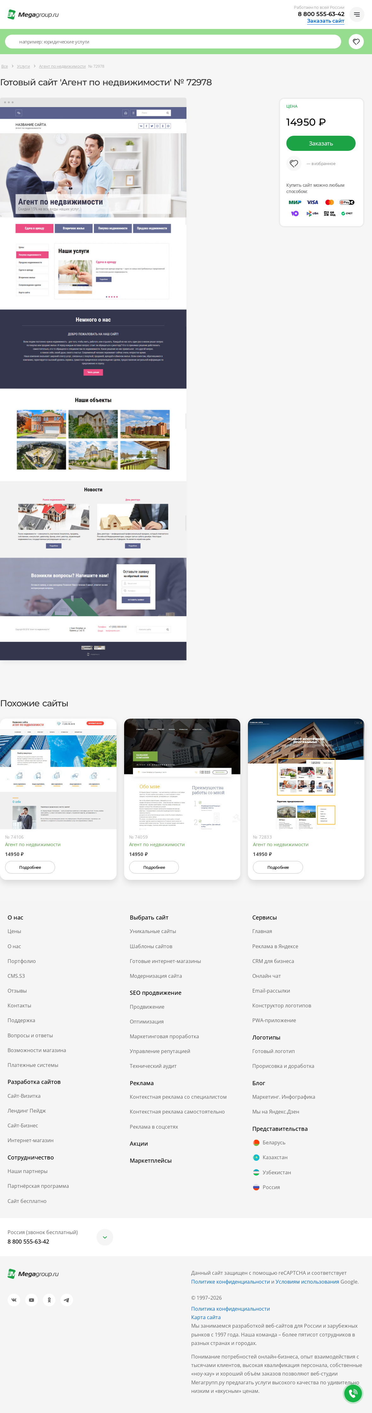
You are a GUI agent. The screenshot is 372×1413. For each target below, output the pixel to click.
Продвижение (147, 1006)
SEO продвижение (155, 992)
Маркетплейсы (151, 1160)
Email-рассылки (271, 990)
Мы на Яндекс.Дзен (275, 1111)
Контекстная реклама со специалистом (178, 1096)
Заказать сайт (325, 21)
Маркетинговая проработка (164, 1036)
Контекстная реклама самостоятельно (177, 1111)
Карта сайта (206, 1317)
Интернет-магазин (31, 1140)
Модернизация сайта (156, 975)
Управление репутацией (160, 1051)
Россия (266, 1187)
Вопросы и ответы (30, 1035)
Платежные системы (33, 1065)
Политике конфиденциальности (230, 1281)
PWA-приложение (274, 1020)
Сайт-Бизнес (23, 1125)
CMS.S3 (16, 975)
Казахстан (270, 1157)
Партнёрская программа (38, 1185)
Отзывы (17, 990)
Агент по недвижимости (33, 844)
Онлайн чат (266, 975)
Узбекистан (271, 1172)
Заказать (321, 143)
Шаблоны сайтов (151, 946)
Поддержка (21, 1020)
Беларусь (268, 1143)
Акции (139, 1143)
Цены (14, 931)
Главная (262, 931)
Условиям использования (308, 1281)
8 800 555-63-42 (321, 14)
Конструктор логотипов (281, 1005)
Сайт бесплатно (27, 1201)
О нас (14, 946)
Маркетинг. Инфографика (283, 1096)
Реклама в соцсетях (154, 1126)
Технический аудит (153, 1066)
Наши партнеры (28, 1171)
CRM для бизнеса (273, 961)
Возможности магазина (37, 1050)
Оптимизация (147, 1021)
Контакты (19, 1005)
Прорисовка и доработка (283, 1066)
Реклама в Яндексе (275, 946)
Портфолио (22, 961)
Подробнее (30, 867)
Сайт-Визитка (24, 1095)
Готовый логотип (273, 1051)
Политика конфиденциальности (230, 1308)
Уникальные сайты (153, 931)
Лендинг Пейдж (27, 1110)
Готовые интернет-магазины (165, 961)
